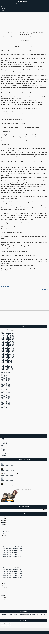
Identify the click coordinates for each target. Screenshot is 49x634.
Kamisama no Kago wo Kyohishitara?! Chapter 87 (12, 537)
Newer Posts (5, 321)
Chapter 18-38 (4, 442)
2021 (3, 595)
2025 (3, 518)
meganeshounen (6, 473)
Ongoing (3, 7)
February (5, 591)
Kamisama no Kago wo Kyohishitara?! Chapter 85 (12, 541)
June (4, 583)
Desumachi (3, 614)
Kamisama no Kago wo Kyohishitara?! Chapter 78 (12, 554)
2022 (3, 524)
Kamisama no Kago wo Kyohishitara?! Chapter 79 (12, 552)
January (5, 593)
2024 (3, 520)
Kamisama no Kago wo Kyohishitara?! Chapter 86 (12, 539)
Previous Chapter (6, 286)
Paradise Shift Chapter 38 (5, 475)
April (4, 587)
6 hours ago (11, 465)
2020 (3, 597)
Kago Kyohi (11, 36)
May (4, 585)
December (5, 526)
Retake (28, 614)
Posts (3, 623)
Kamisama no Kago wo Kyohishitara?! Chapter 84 (12, 542)
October (5, 529)
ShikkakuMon (33, 614)
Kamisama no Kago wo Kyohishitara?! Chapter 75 (12, 560)
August (4, 533)
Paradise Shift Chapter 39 (5, 465)
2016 (3, 604)
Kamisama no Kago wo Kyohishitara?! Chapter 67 (12, 575)
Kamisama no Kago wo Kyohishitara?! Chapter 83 (12, 544)
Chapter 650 (3, 450)
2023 (3, 522)
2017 (3, 603)
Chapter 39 (3, 439)
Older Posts (43, 321)
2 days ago (11, 475)
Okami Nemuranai (19, 614)
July (4, 535)
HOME (2, 5)
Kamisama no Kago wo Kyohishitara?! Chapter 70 (12, 569)
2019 (3, 599)
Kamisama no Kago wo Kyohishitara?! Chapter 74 (12, 562)
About (23, 633)
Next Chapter (44, 289)
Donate (3, 10)
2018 (3, 601)
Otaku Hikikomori (6, 468)
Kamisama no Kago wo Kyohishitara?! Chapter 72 (12, 565)
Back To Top (3, 631)
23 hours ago (12, 470)
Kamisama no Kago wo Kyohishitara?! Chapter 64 (12, 581)
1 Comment (33, 36)
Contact (26, 633)
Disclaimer (36, 633)
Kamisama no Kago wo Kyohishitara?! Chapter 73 (12, 563)
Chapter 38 (3, 440)
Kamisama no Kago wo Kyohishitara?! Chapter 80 (24, 34)
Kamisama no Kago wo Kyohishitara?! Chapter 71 (12, 567)
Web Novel (16, 36)
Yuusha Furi (7, 615)
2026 (3, 516)
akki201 (4, 463)
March (4, 589)
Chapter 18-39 (4, 443)
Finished (3, 8)
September (5, 531)
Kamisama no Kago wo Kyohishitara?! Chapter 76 (12, 558)
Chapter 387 (3, 446)
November (5, 527)
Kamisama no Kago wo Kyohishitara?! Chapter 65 (12, 579)
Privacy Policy (31, 633)
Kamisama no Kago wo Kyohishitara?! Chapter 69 (12, 571)
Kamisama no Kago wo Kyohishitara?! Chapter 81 (12, 548)
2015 (3, 606)
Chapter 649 (3, 449)
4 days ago (11, 480)
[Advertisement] (24, 22)
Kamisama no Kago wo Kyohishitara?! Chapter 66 (12, 577)
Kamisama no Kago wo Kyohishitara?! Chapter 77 (12, 556)
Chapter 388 (3, 447)
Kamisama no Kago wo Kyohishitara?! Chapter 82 (12, 546)
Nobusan (11, 614)
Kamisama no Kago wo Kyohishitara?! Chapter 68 (12, 573)
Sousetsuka (22, 1)
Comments (4, 625)
